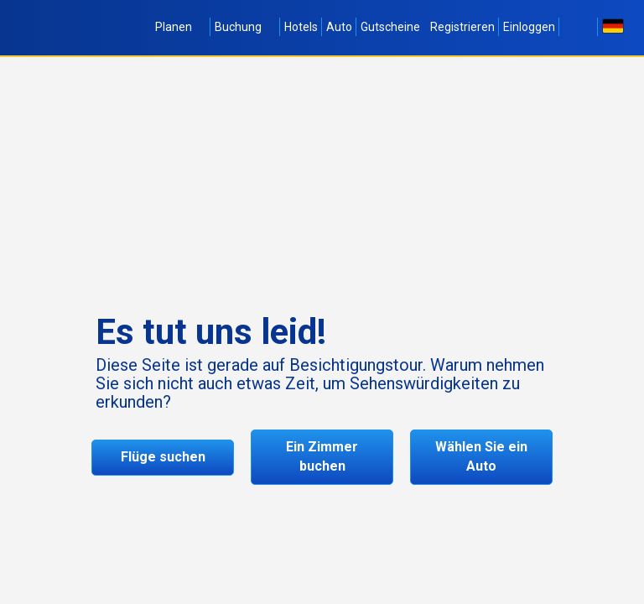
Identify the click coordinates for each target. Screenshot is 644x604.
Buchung (245, 27)
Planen (180, 27)
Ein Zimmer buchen (322, 456)
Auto (339, 27)
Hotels (301, 27)
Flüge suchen (163, 457)
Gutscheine (390, 27)
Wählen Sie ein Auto (481, 456)
